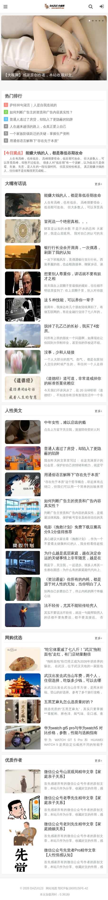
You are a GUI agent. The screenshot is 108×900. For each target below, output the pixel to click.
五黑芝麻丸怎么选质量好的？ (69, 702)
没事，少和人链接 (59, 352)
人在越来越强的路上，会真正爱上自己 (38, 126)
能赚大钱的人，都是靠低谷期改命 (54, 153)
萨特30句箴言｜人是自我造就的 (33, 105)
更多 (98, 184)
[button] (89, 20)
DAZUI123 (54, 6)
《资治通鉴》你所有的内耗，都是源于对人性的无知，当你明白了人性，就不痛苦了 (72, 584)
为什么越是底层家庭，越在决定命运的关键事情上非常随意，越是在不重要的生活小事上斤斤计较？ (72, 558)
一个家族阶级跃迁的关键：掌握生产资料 (40, 134)
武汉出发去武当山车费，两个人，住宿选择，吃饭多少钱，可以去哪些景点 (72, 680)
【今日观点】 (13, 153)
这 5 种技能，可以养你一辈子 (69, 300)
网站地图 (51, 888)
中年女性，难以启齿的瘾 (65, 422)
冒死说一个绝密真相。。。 (67, 221)
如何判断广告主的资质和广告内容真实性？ (41, 112)
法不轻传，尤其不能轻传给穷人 (70, 605)
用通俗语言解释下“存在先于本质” (34, 141)
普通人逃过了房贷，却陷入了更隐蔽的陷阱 (41, 119)
